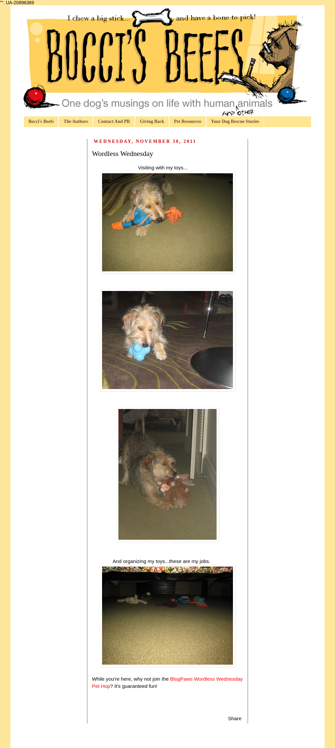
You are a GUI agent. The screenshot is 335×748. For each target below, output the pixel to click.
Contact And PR (114, 121)
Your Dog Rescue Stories (235, 121)
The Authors (75, 121)
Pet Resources (187, 121)
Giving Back (152, 121)
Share (234, 718)
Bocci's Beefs (41, 121)
